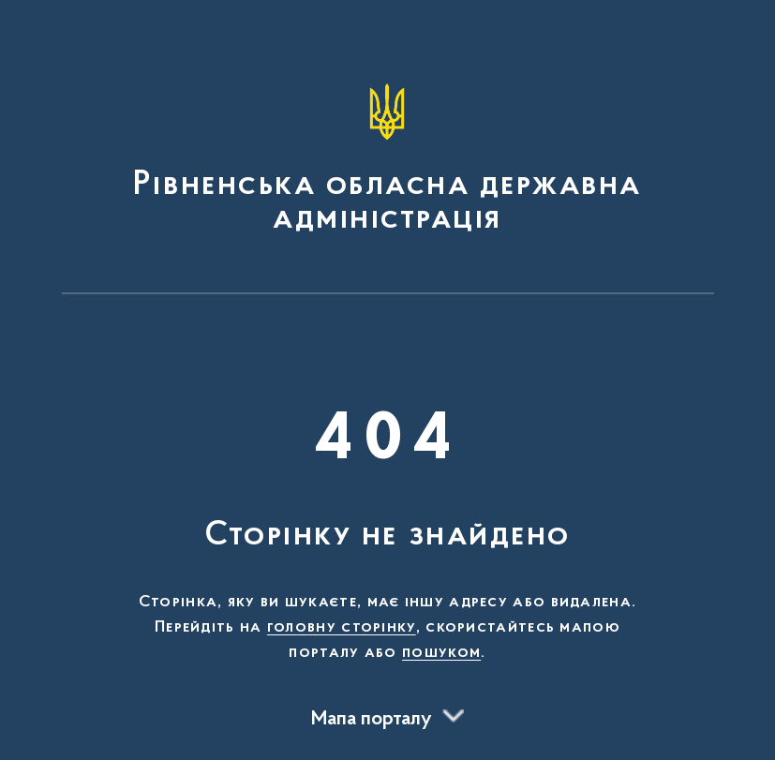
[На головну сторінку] (388, 155)
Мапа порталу (371, 719)
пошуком (441, 653)
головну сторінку (341, 627)
